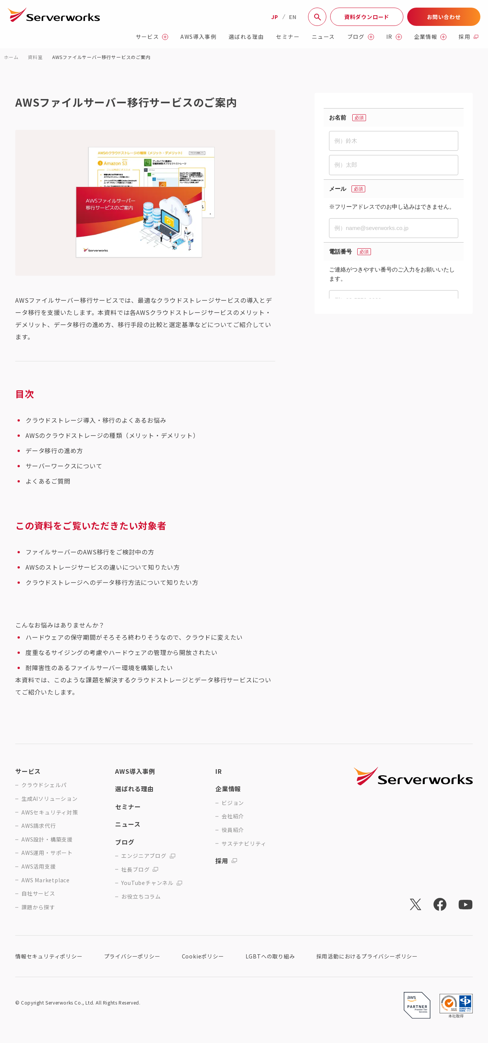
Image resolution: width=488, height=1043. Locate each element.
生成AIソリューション (49, 798)
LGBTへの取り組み (270, 956)
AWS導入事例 (198, 37)
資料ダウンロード (366, 17)
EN (293, 16)
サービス (152, 37)
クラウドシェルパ (43, 785)
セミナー (288, 37)
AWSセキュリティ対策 (49, 812)
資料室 (35, 57)
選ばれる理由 (246, 37)
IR (394, 37)
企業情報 (430, 37)
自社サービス (38, 893)
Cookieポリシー (203, 956)
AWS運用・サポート (47, 852)
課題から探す (38, 907)
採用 (468, 37)
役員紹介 (233, 830)
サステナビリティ (244, 843)
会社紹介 (233, 816)
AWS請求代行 (38, 825)
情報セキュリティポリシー (49, 956)
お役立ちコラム (141, 896)
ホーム (11, 57)
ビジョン (233, 803)
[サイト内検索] (317, 17)
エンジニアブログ (148, 855)
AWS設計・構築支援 (47, 839)
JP (274, 16)
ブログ (360, 37)
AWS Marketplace (45, 880)
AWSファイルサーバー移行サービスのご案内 (101, 57)
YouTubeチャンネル (151, 882)
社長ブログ (139, 869)
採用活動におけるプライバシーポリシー (367, 956)
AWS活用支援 (38, 866)
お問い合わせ (444, 17)
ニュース (323, 37)
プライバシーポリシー (132, 956)
